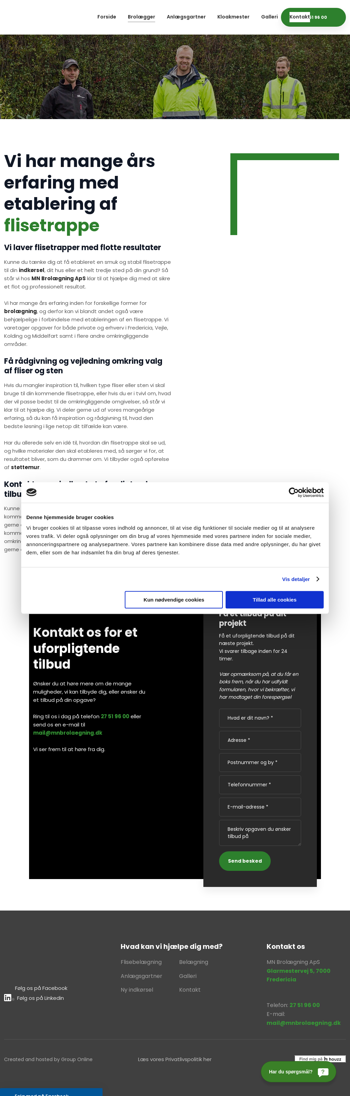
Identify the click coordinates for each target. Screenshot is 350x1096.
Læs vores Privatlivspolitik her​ (175, 1059)
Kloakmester (233, 16)
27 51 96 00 (115, 716)
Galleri (269, 16)
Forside (106, 16)
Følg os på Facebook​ (41, 988)
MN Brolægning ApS (58, 278)
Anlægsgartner (186, 16)
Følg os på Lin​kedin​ (34, 998)
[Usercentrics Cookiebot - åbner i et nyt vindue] (294, 492)
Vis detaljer (296, 579)
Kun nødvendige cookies (174, 600)
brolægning (20, 311)
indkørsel (31, 270)
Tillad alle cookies (274, 600)
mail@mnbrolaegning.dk (67, 732)
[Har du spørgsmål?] (298, 1071)
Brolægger (141, 16)
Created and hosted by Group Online (48, 1059)
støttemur (25, 467)
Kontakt (300, 16)
